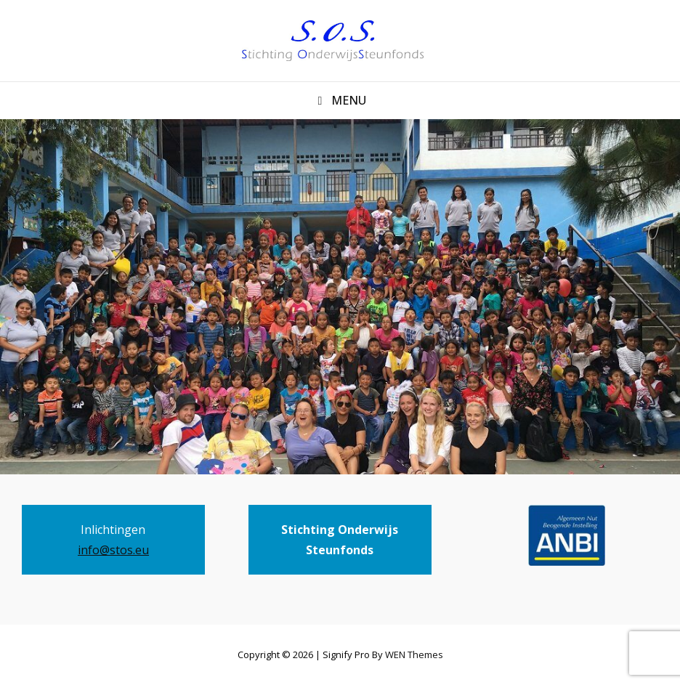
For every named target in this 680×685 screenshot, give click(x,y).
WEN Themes (414, 654)
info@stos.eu (113, 550)
